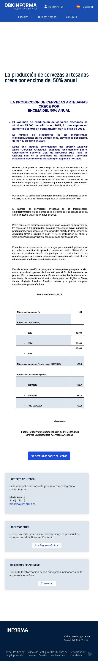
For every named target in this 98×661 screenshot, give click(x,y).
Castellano (88, 7)
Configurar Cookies (44, 653)
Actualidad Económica (76, 639)
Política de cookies (32, 653)
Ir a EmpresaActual (47, 545)
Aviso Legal (9, 653)
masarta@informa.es (23, 504)
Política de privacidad (18, 653)
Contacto (71, 16)
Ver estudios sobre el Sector (49, 456)
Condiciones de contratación (59, 653)
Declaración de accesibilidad (78, 653)
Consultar (47, 583)
